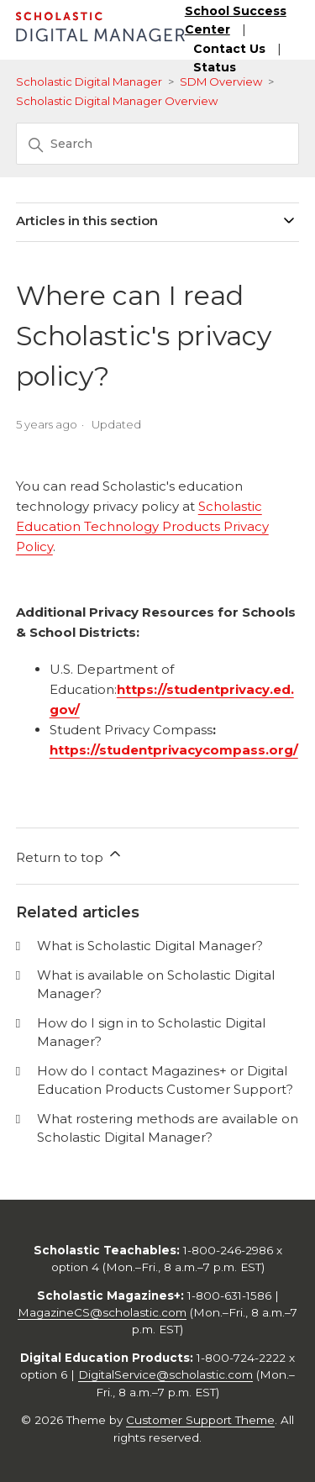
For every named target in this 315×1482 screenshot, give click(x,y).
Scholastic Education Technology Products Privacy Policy (142, 526)
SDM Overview (221, 81)
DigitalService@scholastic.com (165, 1374)
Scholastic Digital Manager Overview (117, 101)
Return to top (69, 855)
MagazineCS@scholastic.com (102, 1312)
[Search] (158, 144)
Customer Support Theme (200, 1420)
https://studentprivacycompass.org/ (174, 750)
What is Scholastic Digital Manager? (150, 946)
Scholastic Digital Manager (89, 81)
